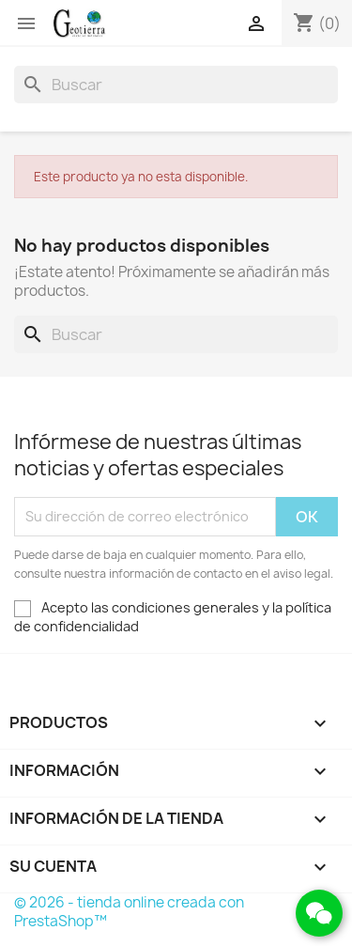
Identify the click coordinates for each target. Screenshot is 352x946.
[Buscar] (176, 84)
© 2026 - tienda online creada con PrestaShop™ (129, 911)
